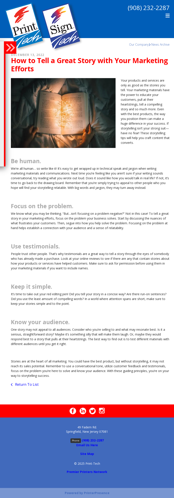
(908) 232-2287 (149, 7)
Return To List (26, 384)
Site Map (87, 454)
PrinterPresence (96, 493)
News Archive (160, 44)
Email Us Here (87, 445)
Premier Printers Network (87, 472)
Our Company (139, 44)
